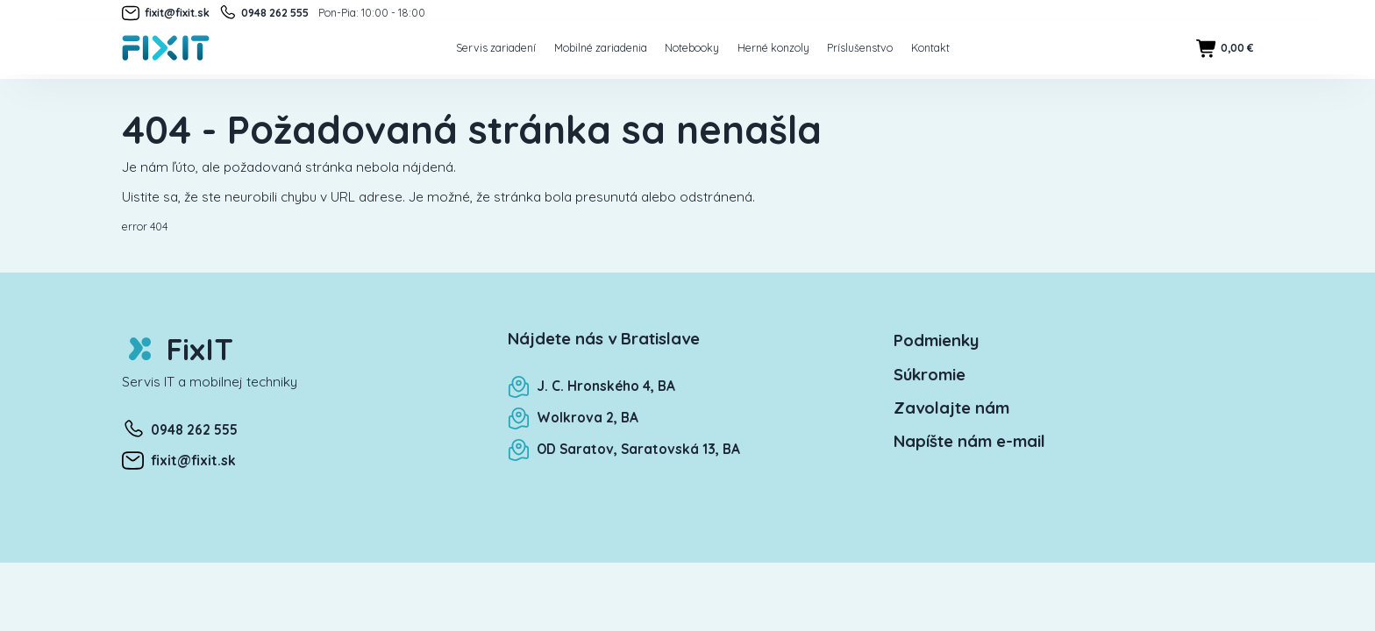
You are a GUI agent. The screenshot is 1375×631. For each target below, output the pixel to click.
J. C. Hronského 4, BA (591, 386)
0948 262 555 (263, 13)
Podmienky (936, 340)
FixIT (177, 349)
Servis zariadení (496, 47)
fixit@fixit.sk (166, 13)
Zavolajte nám (951, 407)
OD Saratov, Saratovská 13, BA (624, 449)
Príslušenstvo (860, 47)
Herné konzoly (773, 47)
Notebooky (692, 47)
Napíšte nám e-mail (969, 440)
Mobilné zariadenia (600, 47)
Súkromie (929, 374)
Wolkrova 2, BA (573, 417)
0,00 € (1224, 49)
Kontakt (930, 47)
